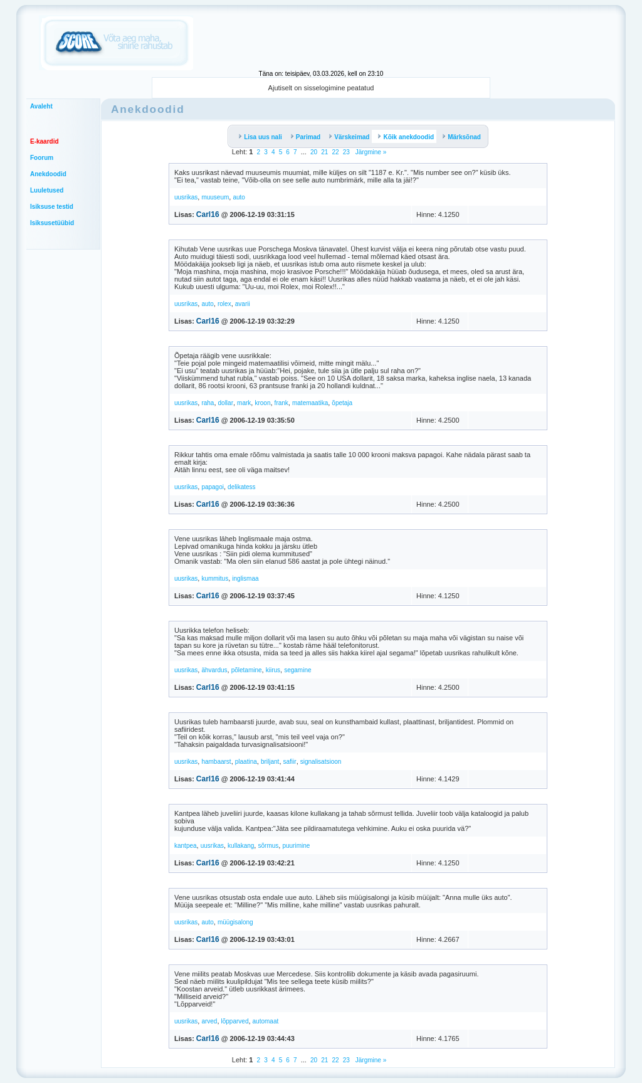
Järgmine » (370, 152)
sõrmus (268, 845)
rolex (224, 303)
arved (209, 1021)
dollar (225, 402)
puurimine (296, 845)
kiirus (273, 670)
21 (324, 152)
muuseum (215, 197)
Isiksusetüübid (52, 222)
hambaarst (216, 761)
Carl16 (207, 214)
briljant (270, 761)
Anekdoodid (48, 174)
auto (239, 197)
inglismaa (245, 578)
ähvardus (214, 670)
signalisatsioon (321, 761)
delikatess (241, 486)
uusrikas (185, 197)
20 (313, 152)
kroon (262, 402)
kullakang (241, 845)
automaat (266, 1021)
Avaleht (41, 106)
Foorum (41, 157)
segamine (297, 670)
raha (207, 402)
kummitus (214, 578)
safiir (290, 761)
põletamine (246, 670)
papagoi (212, 486)
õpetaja (342, 402)
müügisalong (235, 922)
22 (335, 152)
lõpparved (235, 1021)
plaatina (246, 761)
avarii (242, 303)
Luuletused (46, 190)
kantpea (185, 845)
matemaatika (310, 402)
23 (346, 152)
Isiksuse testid (51, 206)
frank (281, 402)
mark (244, 402)
